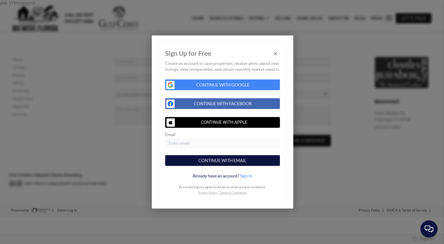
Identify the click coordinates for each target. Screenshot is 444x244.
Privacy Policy (207, 192)
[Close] (275, 53)
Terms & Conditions (233, 192)
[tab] (222, 176)
